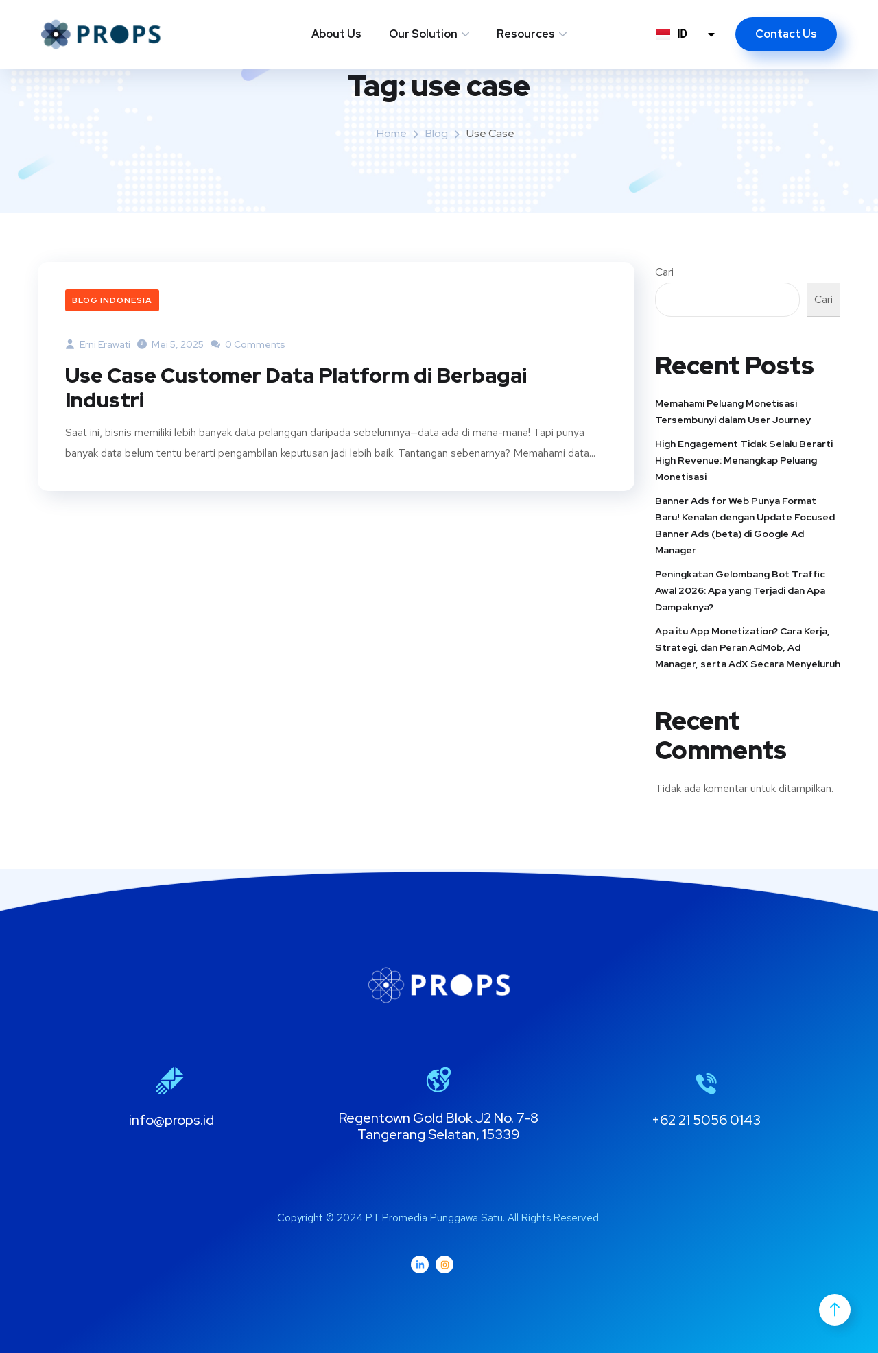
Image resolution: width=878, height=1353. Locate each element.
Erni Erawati (97, 344)
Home (392, 133)
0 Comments (248, 344)
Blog (436, 133)
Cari (664, 272)
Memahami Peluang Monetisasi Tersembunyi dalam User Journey (733, 411)
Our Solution (423, 34)
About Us (336, 34)
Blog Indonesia (112, 300)
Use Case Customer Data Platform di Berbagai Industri (296, 387)
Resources (526, 34)
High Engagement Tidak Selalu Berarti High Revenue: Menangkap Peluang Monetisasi (744, 460)
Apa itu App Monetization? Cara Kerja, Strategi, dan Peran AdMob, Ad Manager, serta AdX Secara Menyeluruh (747, 647)
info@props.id (171, 1120)
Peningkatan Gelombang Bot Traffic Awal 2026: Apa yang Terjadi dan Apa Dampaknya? (740, 590)
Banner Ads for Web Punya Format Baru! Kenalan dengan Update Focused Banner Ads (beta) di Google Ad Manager (745, 525)
